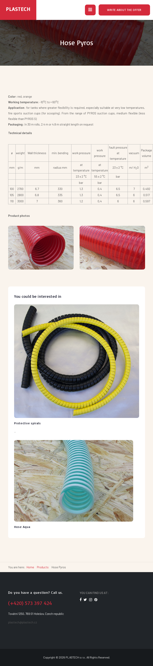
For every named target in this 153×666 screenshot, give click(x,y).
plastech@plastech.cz (22, 622)
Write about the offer (124, 10)
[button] (90, 10)
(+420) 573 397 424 (30, 603)
